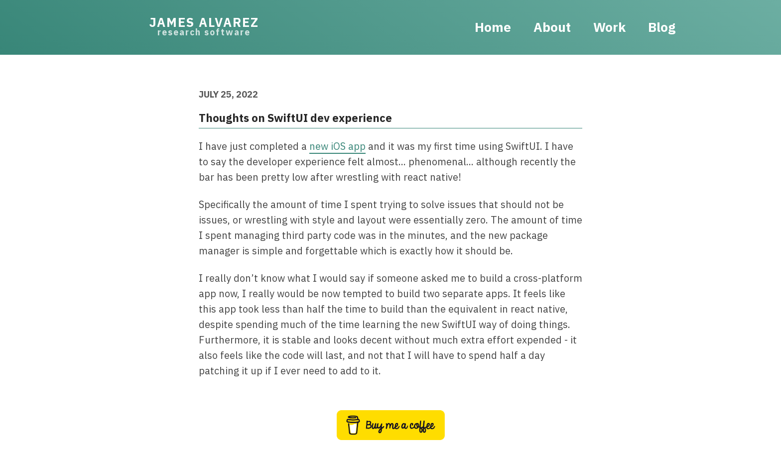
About (552, 26)
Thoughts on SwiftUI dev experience (295, 118)
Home (493, 26)
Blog (661, 26)
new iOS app (337, 146)
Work (609, 26)
